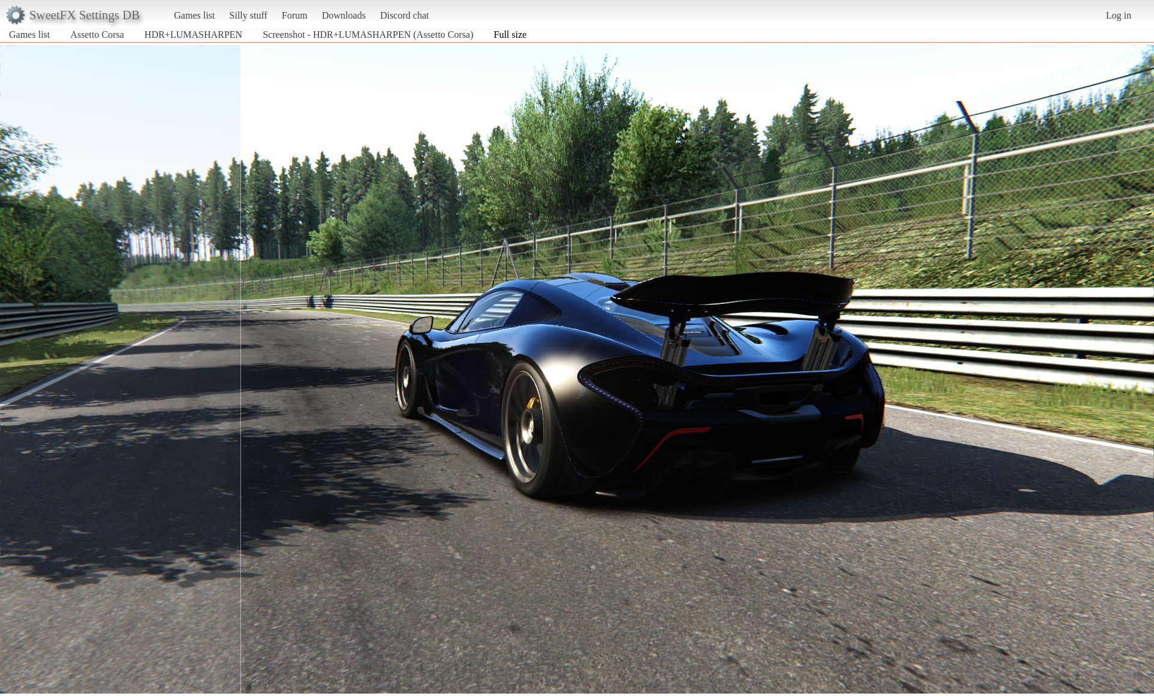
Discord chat (404, 15)
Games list (194, 15)
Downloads (343, 15)
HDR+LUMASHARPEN (193, 34)
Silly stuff (248, 15)
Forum (295, 15)
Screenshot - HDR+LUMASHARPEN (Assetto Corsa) (368, 34)
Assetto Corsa (97, 34)
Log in (1118, 15)
